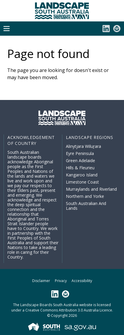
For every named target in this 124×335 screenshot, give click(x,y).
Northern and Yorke (85, 196)
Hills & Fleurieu (80, 167)
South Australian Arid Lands (86, 206)
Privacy (61, 280)
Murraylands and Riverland (91, 189)
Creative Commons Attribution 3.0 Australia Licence (68, 310)
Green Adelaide (80, 160)
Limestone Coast (82, 182)
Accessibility (82, 280)
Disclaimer (41, 280)
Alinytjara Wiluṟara (83, 146)
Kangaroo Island (81, 175)
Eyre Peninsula (80, 153)
